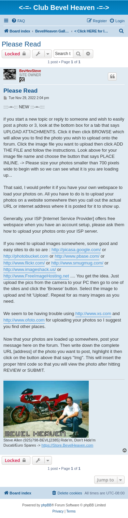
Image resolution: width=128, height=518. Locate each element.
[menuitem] (18, 21)
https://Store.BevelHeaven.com (68, 445)
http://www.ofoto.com (24, 320)
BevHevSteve (30, 71)
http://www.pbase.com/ (77, 256)
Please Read (21, 44)
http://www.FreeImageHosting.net (36, 275)
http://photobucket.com (25, 256)
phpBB (46, 505)
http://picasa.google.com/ (76, 249)
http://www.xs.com (93, 313)
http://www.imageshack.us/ (29, 269)
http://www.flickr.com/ (24, 262)
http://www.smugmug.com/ (77, 262)
